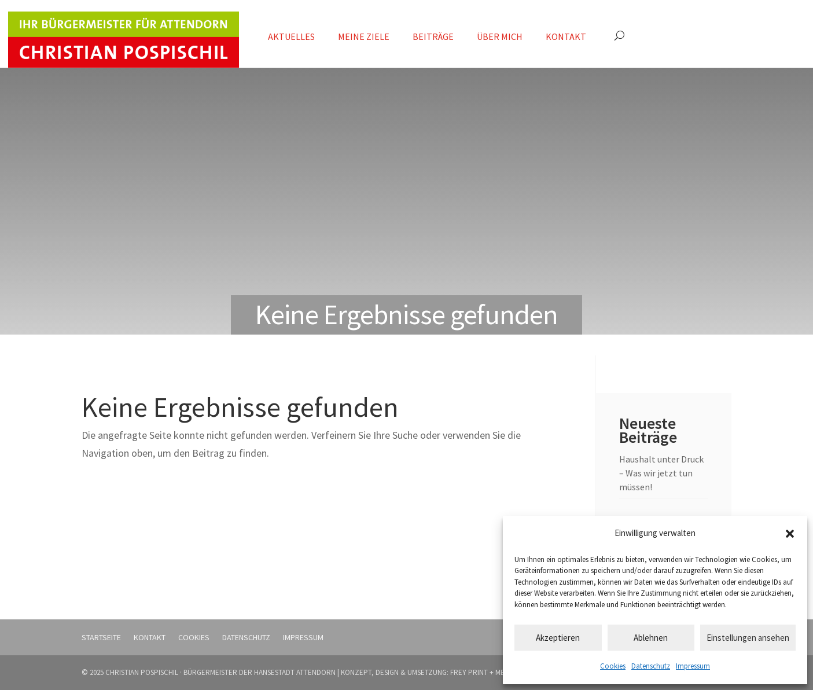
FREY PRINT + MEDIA (482, 672)
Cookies (613, 666)
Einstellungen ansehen (748, 637)
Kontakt (566, 36)
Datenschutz (650, 666)
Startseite (101, 637)
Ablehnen (651, 637)
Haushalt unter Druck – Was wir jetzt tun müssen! (661, 473)
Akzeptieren (558, 637)
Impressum (693, 666)
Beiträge (433, 36)
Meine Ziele (363, 36)
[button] (790, 533)
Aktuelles (291, 36)
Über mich (500, 36)
